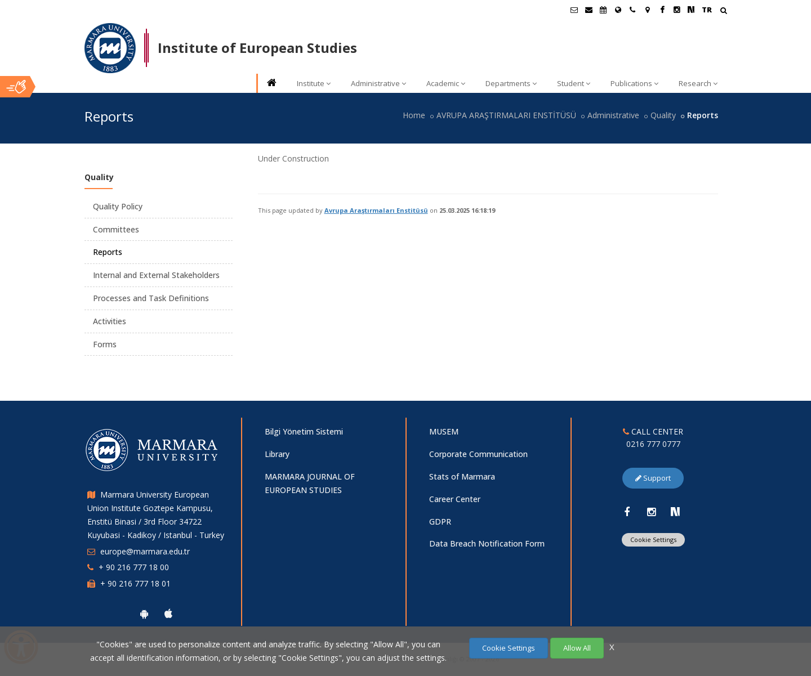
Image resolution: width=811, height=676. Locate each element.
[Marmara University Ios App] (168, 614)
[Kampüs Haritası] (647, 9)
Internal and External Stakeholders (156, 275)
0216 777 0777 (653, 443)
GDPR (440, 521)
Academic (445, 83)
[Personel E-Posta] (588, 9)
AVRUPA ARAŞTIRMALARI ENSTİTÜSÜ (506, 115)
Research (698, 83)
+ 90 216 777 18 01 (135, 583)
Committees (116, 229)
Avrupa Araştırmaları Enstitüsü (376, 210)
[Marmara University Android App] (144, 614)
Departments (511, 83)
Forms (105, 344)
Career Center (454, 499)
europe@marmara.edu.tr (145, 551)
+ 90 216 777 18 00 (134, 567)
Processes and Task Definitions (151, 298)
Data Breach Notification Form (487, 543)
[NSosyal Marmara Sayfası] (691, 9)
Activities (109, 321)
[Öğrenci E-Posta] (574, 9)
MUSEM (443, 431)
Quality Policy (117, 206)
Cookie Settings (653, 539)
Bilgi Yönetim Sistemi (304, 431)
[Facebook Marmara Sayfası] (661, 9)
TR (707, 10)
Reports (107, 252)
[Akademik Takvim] (603, 9)
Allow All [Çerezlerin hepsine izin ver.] (577, 648)
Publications (634, 83)
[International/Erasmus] (617, 9)
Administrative (378, 83)
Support (653, 478)
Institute (314, 83)
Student (573, 83)
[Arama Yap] (723, 11)
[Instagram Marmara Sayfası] (676, 9)
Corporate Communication (478, 454)
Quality (663, 115)
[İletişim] (632, 9)
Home (414, 115)
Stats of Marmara (462, 476)
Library (277, 454)
